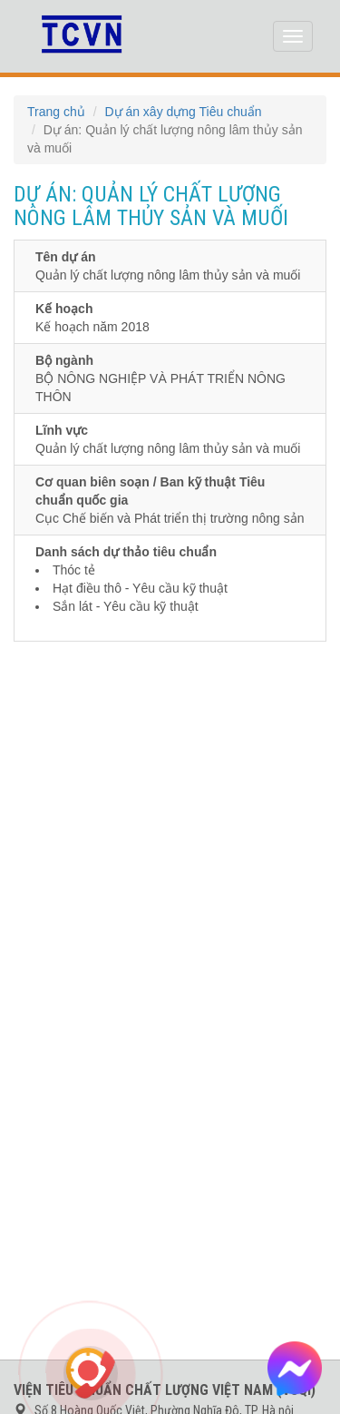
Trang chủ (56, 111)
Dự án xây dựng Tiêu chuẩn (182, 111)
